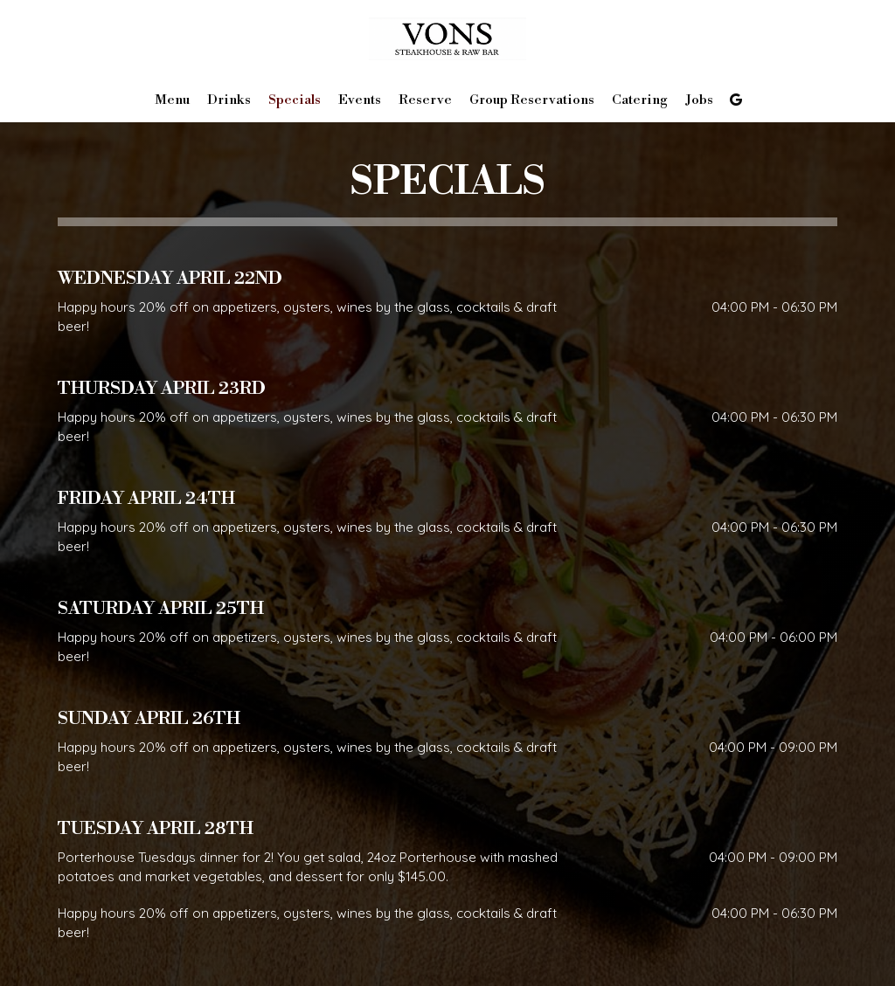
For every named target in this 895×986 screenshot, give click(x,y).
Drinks (229, 100)
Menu (172, 100)
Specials (294, 100)
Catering (640, 100)
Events (359, 100)
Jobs (699, 100)
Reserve (425, 100)
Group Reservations (531, 100)
